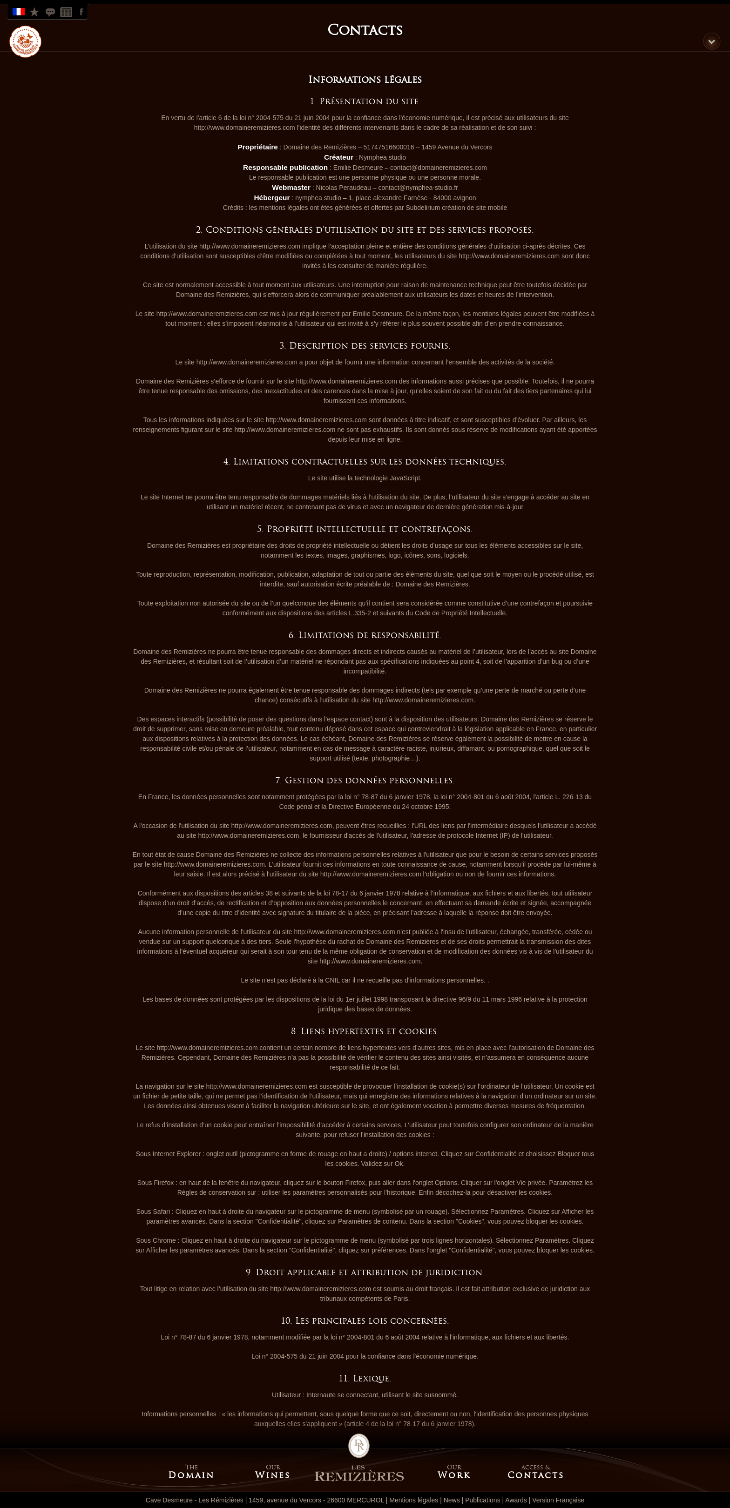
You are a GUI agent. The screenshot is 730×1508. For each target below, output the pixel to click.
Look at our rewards (35, 11)
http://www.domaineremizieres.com (244, 127)
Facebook (83, 11)
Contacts (535, 1475)
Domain (191, 1475)
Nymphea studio (382, 157)
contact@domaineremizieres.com (438, 167)
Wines (273, 1475)
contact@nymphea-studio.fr (418, 187)
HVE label (25, 42)
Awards (516, 1500)
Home (359, 1458)
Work (454, 1475)
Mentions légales (413, 1500)
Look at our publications (51, 11)
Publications (482, 1500)
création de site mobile (474, 207)
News (67, 11)
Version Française (20, 11)
